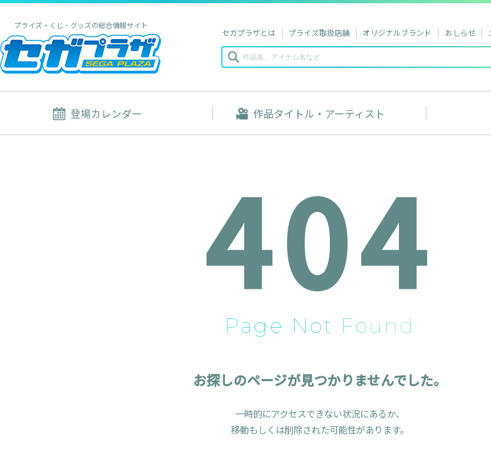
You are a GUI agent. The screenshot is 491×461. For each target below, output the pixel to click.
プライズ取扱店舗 (319, 32)
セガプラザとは (249, 32)
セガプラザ (80, 53)
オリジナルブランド (397, 32)
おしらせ (460, 32)
